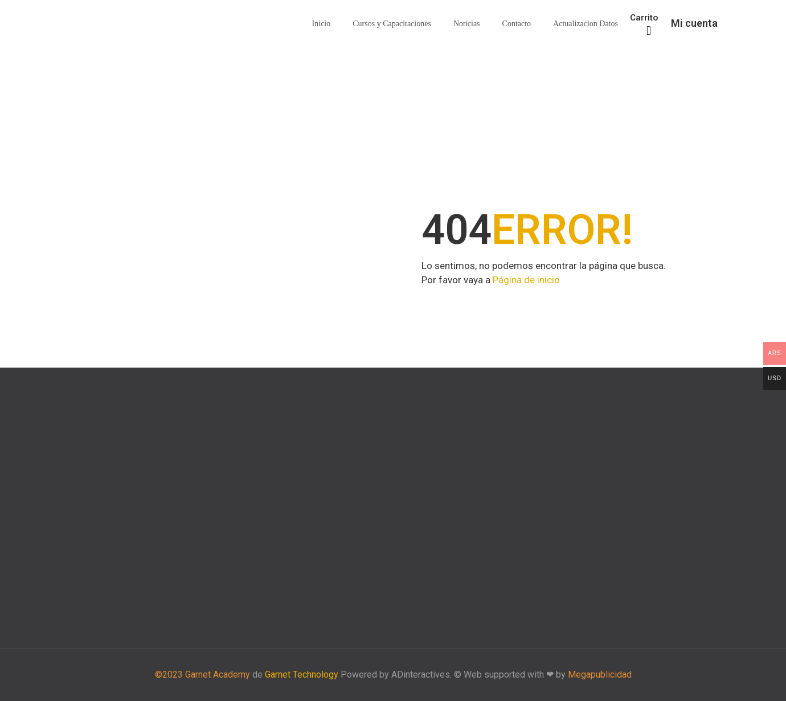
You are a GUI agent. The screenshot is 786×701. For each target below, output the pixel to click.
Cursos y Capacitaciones (392, 23)
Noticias (466, 23)
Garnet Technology (301, 674)
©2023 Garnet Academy (202, 674)
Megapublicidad (600, 674)
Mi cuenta (694, 23)
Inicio (321, 23)
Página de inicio (526, 280)
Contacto (516, 23)
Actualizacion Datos (585, 23)
